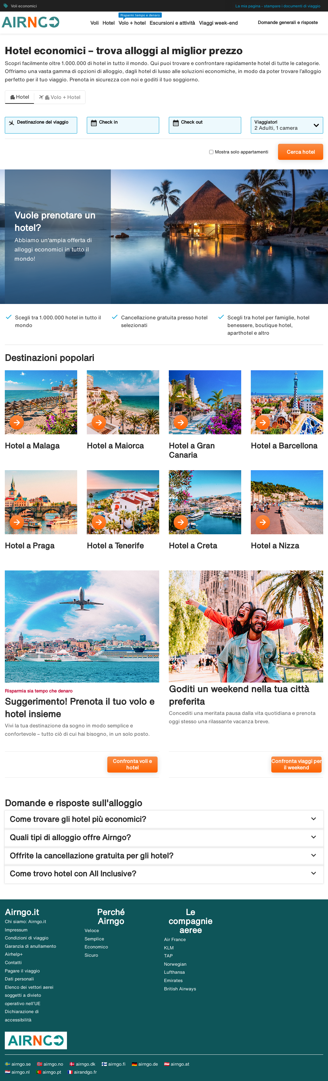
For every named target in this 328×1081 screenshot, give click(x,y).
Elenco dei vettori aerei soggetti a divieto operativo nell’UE (29, 995)
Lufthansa (174, 972)
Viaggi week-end (218, 22)
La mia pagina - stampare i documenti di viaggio (277, 6)
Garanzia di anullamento (30, 946)
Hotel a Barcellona (284, 445)
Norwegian (175, 964)
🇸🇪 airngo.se (18, 1064)
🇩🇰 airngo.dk (82, 1064)
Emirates (173, 980)
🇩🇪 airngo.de (145, 1064)
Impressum (16, 930)
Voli (95, 22)
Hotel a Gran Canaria (192, 450)
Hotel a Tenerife (115, 545)
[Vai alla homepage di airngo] (30, 21)
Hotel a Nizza (275, 545)
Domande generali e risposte (288, 22)
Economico (96, 947)
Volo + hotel (132, 22)
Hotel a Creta (193, 545)
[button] (19, 97)
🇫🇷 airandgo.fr (82, 1072)
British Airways (180, 989)
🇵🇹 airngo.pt (48, 1072)
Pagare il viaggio (22, 971)
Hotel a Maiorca (115, 445)
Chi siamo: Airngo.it (25, 921)
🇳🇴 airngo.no (50, 1064)
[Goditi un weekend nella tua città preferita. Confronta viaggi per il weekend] (246, 676)
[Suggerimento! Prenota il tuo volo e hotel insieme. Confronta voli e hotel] (82, 676)
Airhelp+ (14, 954)
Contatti (13, 962)
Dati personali (19, 979)
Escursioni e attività (172, 22)
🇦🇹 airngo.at (176, 1064)
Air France (175, 939)
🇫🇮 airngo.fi (114, 1064)
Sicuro (91, 955)
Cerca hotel (301, 151)
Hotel (109, 22)
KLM (169, 948)
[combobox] (45, 128)
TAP (168, 956)
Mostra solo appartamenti (238, 152)
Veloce (92, 930)
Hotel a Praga (29, 545)
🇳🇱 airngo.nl (17, 1072)
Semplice (94, 939)
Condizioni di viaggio (26, 938)
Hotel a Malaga (32, 445)
